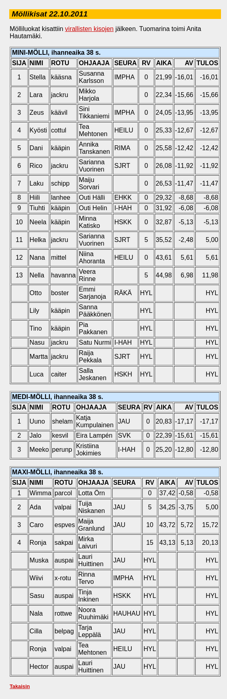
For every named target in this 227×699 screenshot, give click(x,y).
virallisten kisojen (89, 28)
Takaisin (20, 686)
